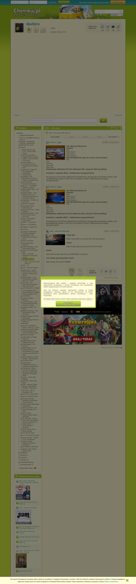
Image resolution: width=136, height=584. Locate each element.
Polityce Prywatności (111, 581)
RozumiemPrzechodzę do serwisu (68, 304)
